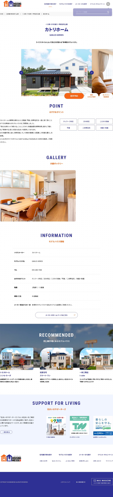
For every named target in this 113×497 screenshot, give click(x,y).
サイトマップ (109, 461)
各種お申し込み (83, 461)
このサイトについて (65, 482)
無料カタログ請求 (91, 96)
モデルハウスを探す (65, 6)
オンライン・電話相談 (106, 96)
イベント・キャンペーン (97, 6)
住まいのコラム (56, 461)
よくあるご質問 (70, 461)
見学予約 (74, 95)
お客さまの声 (43, 461)
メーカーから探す (81, 6)
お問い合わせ (97, 461)
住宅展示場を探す (50, 6)
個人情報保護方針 (80, 482)
